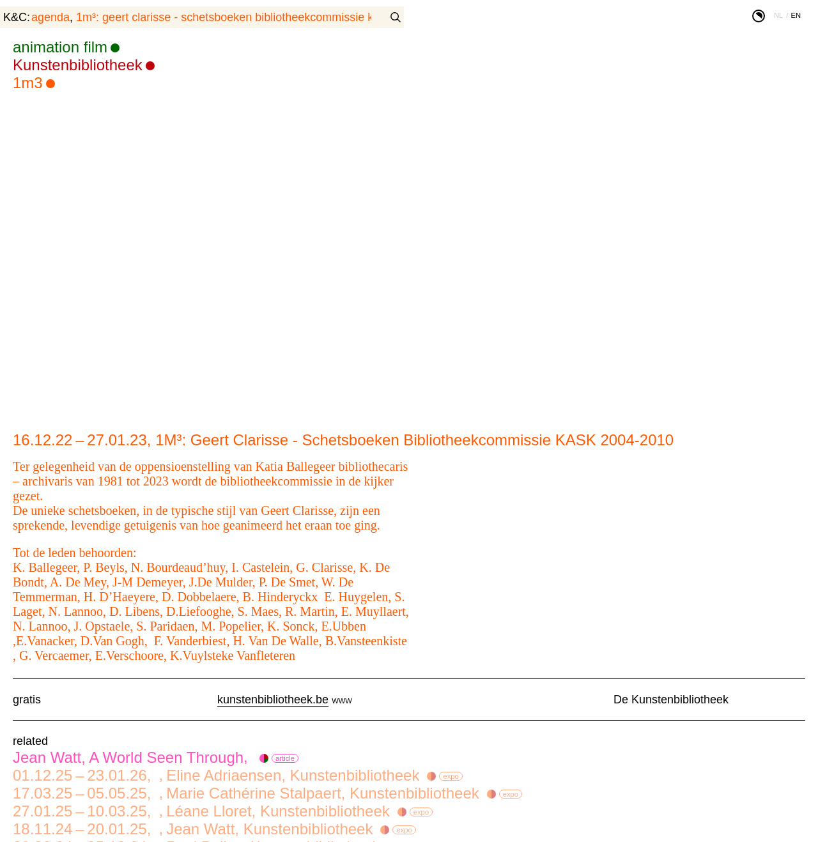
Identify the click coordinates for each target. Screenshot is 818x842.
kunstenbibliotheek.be (272, 699)
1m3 (28, 82)
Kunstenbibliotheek (78, 64)
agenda (50, 17)
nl (778, 15)
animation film (60, 47)
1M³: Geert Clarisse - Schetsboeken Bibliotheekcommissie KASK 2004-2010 (262, 17)
